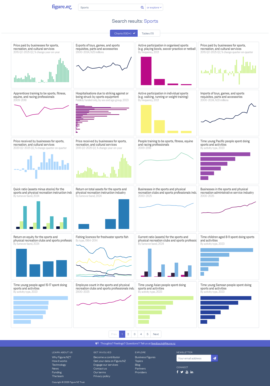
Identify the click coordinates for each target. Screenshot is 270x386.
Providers (141, 372)
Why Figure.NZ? (61, 357)
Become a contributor (107, 357)
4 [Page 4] (141, 334)
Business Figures (145, 357)
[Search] (142, 7)
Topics (139, 361)
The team (58, 376)
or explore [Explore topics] (154, 7)
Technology (59, 364)
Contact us (100, 368)
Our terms (100, 372)
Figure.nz (62, 6)
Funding (56, 372)
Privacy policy (102, 376)
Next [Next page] (156, 334)
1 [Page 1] (122, 334)
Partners (140, 368)
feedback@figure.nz (163, 343)
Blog (137, 364)
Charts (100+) (122, 33)
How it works (59, 361)
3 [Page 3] (134, 334)
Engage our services (106, 364)
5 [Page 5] (147, 334)
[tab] (124, 33)
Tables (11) (148, 33)
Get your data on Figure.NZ (110, 361)
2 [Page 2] (128, 334)
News (55, 368)
